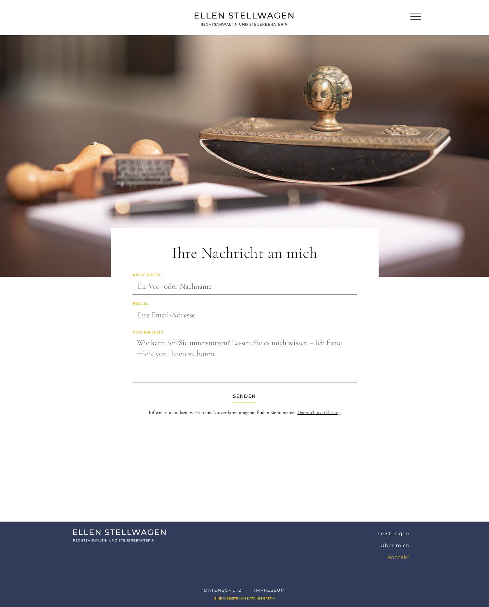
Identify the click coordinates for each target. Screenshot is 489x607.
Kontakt (398, 557)
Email (141, 304)
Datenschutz (223, 590)
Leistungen (394, 534)
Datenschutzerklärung (319, 412)
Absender (147, 275)
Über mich (395, 545)
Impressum (269, 590)
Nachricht (148, 332)
